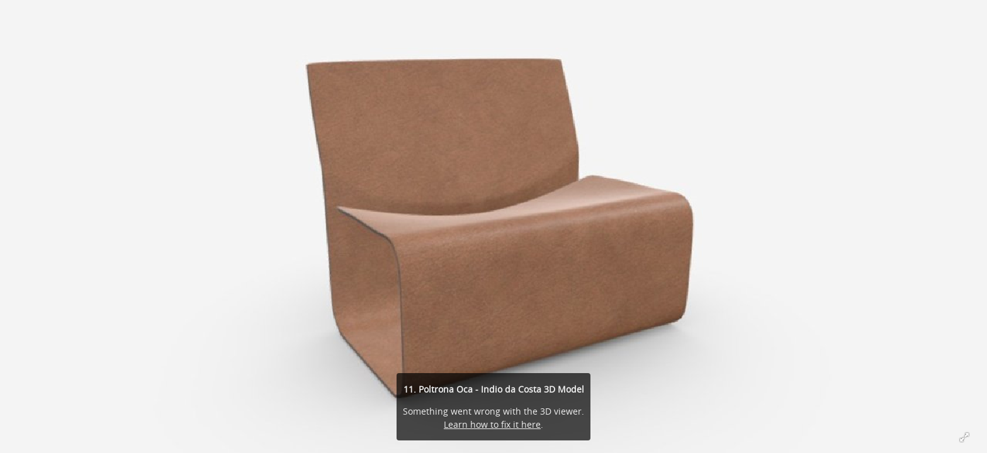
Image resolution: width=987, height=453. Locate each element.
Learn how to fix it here (492, 424)
